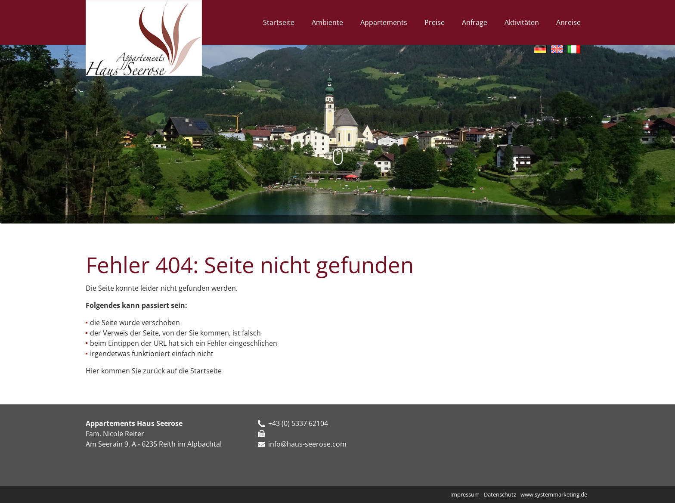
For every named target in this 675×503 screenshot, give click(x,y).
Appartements (383, 22)
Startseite (278, 22)
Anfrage (474, 22)
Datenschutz (500, 494)
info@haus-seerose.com (307, 444)
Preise (434, 22)
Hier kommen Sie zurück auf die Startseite (154, 371)
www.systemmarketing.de (553, 494)
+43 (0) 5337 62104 (293, 423)
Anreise (568, 22)
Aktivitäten (522, 22)
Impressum (465, 494)
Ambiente (327, 22)
